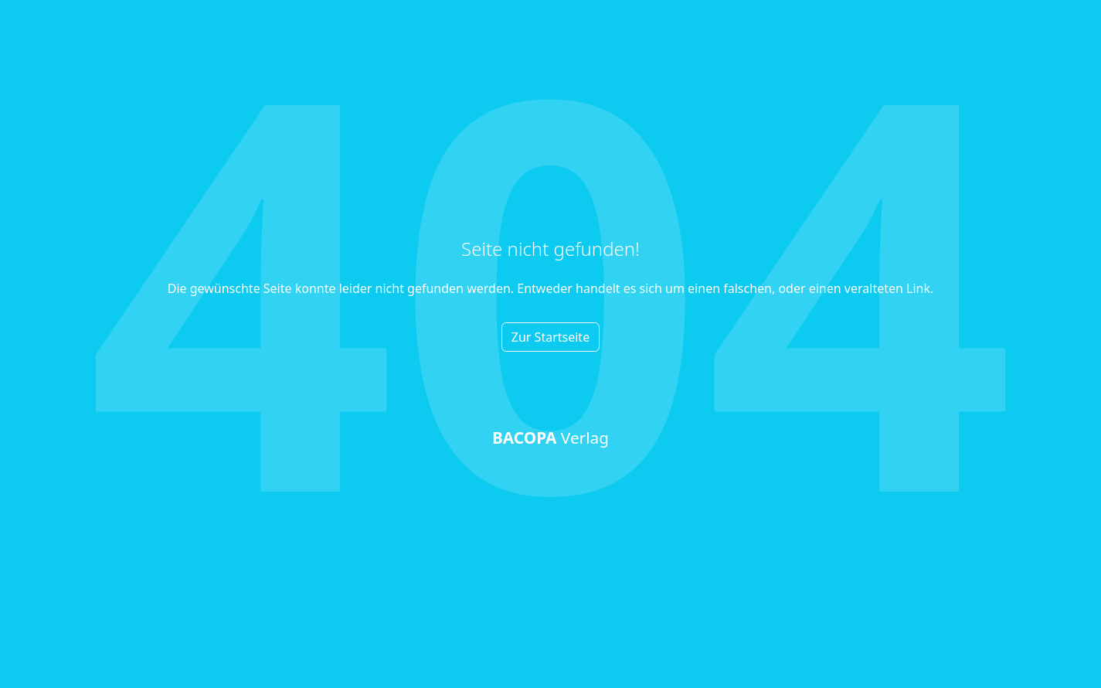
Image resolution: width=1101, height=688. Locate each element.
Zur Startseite (550, 337)
